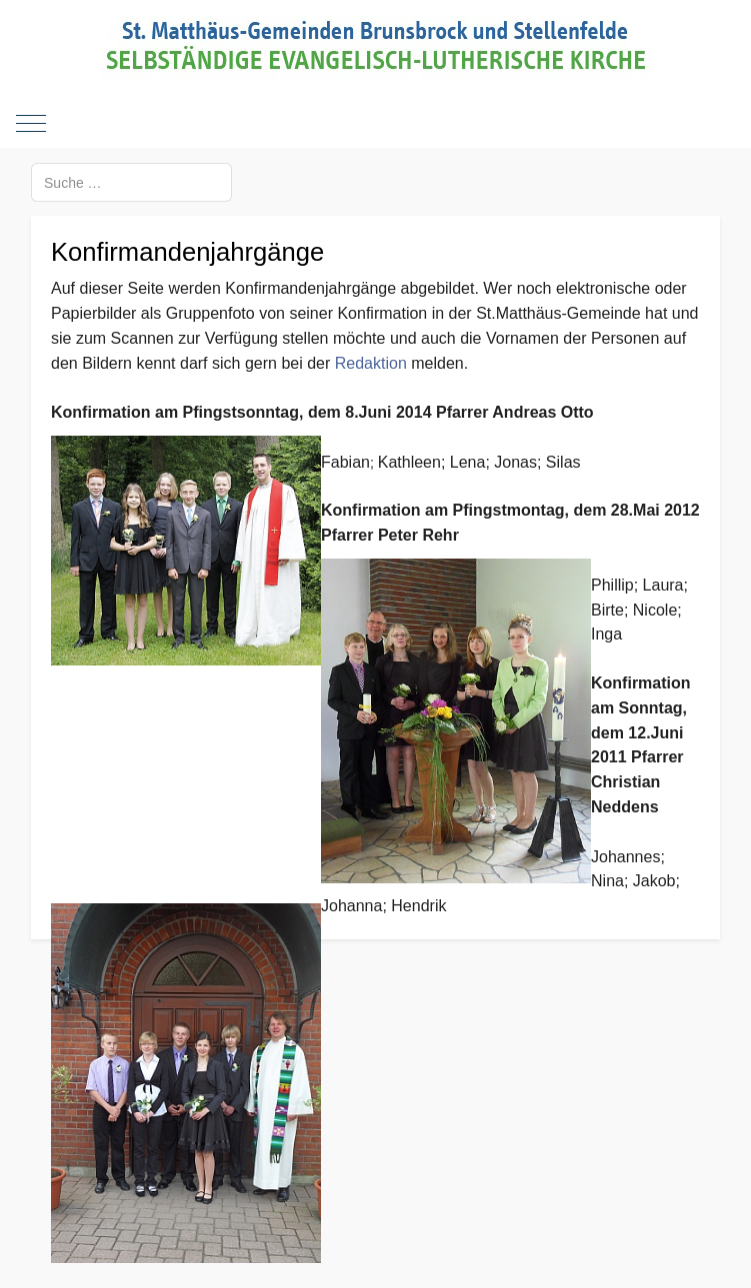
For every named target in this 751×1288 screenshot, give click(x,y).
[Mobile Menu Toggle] (31, 123)
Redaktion (371, 363)
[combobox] (131, 182)
